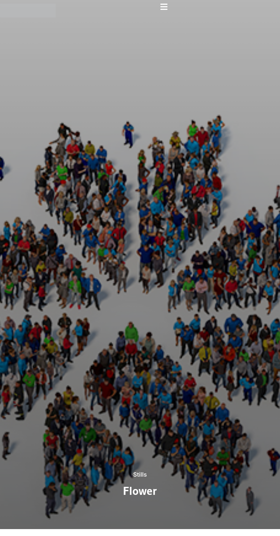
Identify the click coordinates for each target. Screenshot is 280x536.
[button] (164, 6)
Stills (140, 474)
